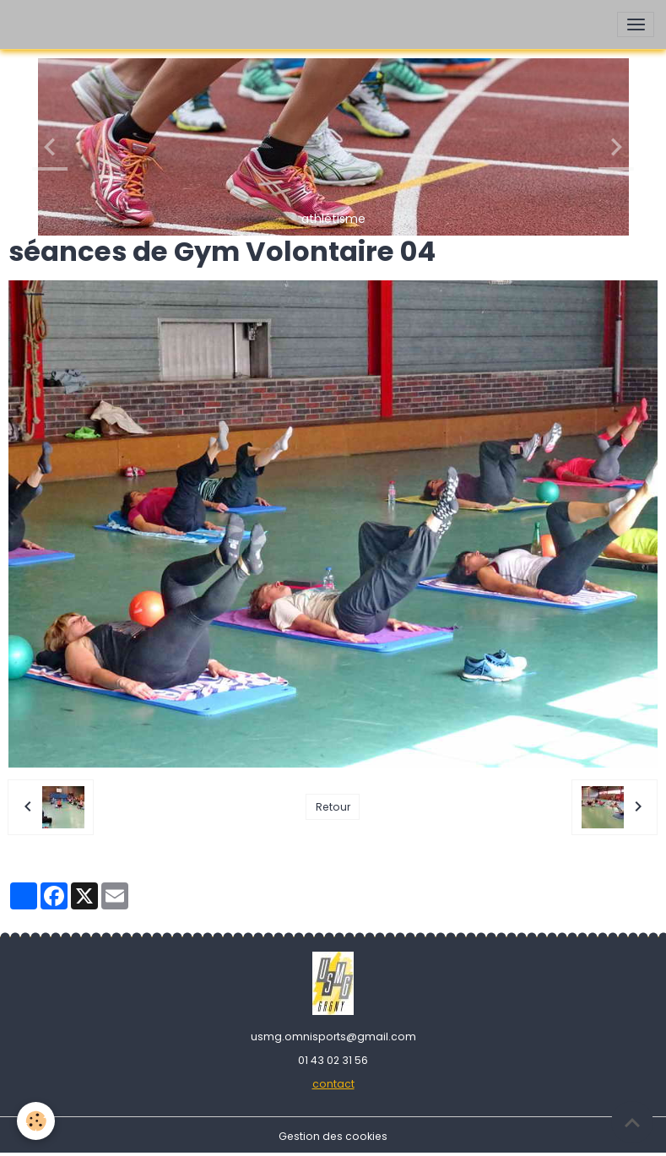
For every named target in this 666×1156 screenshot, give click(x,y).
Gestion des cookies (333, 1136)
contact (333, 1084)
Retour (333, 807)
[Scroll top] (632, 1122)
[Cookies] (36, 1121)
